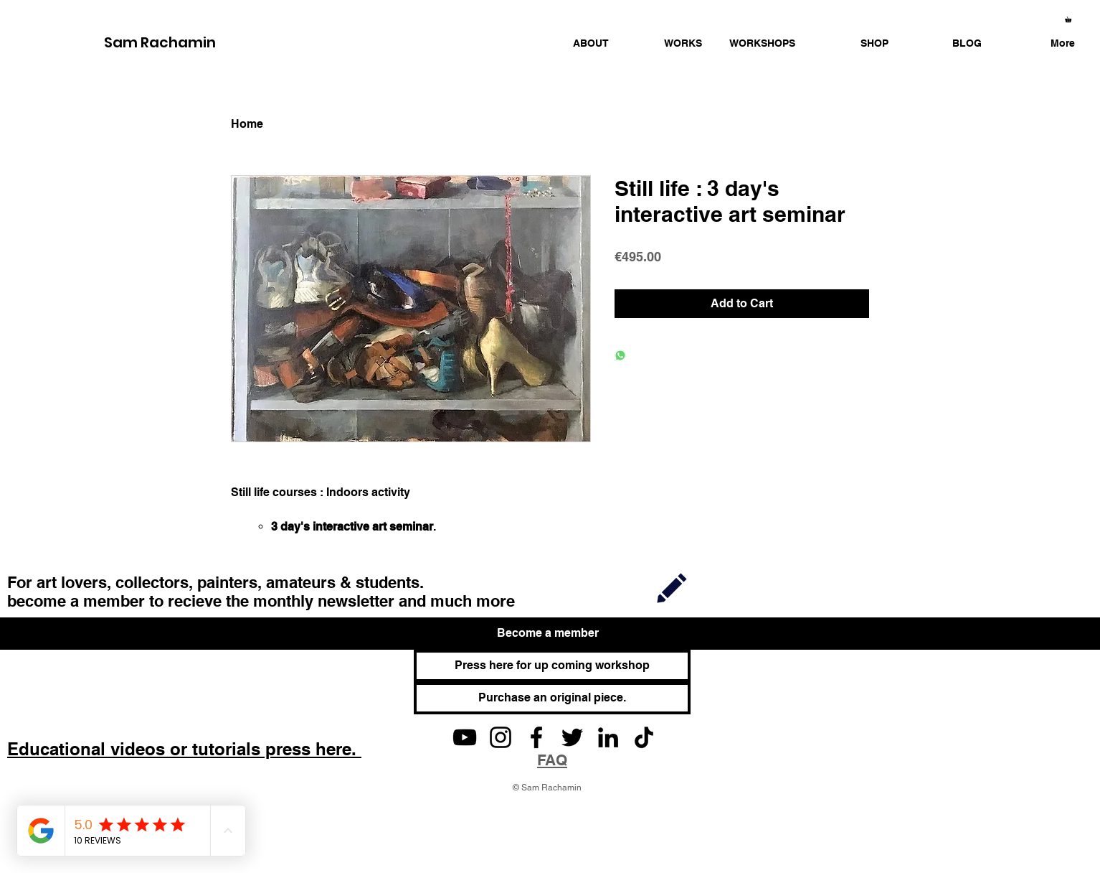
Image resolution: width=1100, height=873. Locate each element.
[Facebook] (536, 737)
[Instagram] (500, 737)
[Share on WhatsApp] (620, 356)
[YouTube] (464, 737)
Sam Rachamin (160, 42)
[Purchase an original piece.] (552, 698)
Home (247, 124)
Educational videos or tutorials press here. (184, 749)
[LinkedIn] (608, 737)
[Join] (672, 587)
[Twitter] (572, 737)
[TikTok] (644, 737)
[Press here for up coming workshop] (552, 666)
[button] (666, 43)
